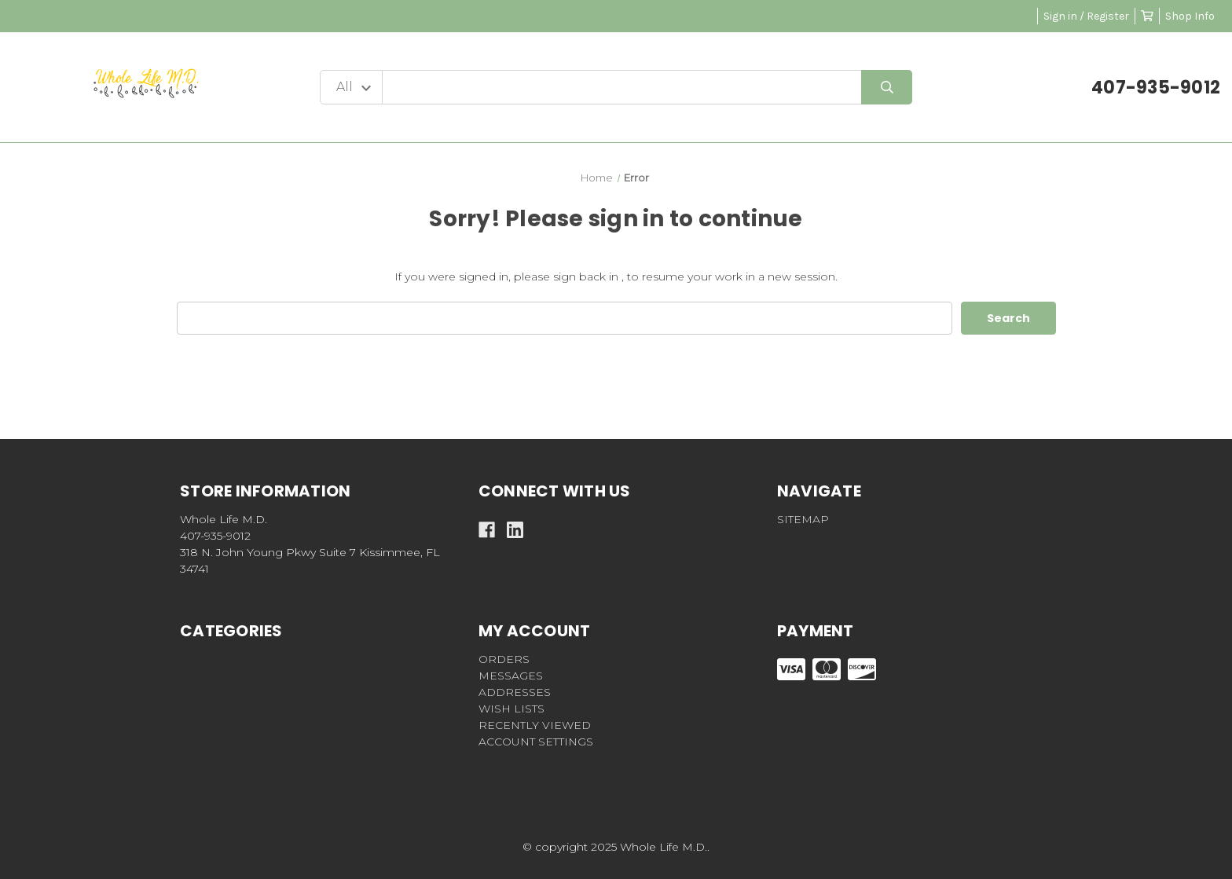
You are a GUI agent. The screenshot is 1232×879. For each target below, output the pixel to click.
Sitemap (803, 519)
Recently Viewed (534, 725)
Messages (510, 675)
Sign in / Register (1086, 16)
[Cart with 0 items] (1147, 16)
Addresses (514, 692)
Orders (504, 659)
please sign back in (566, 276)
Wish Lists (511, 708)
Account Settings (535, 741)
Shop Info (1190, 16)
